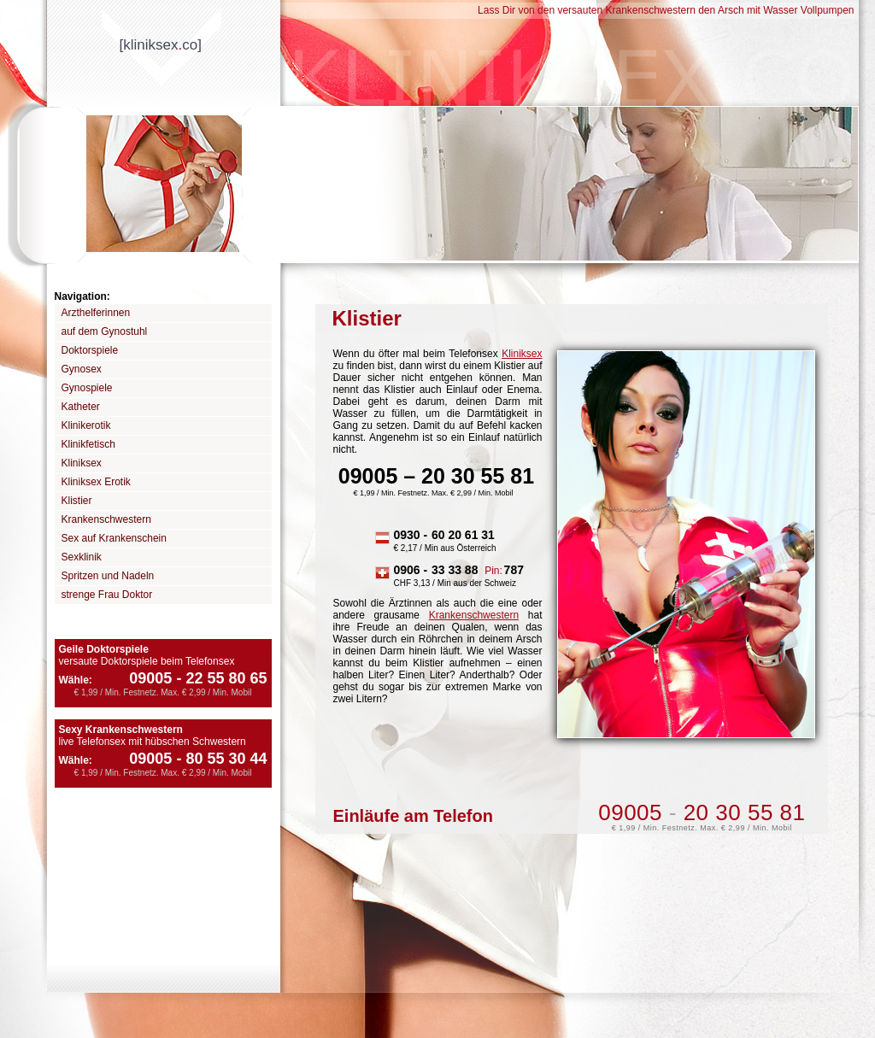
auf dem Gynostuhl (105, 331)
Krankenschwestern (106, 519)
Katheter (81, 407)
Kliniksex (82, 463)
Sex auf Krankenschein (114, 538)
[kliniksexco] (161, 45)
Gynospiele (87, 388)
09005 (150, 678)
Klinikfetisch (88, 444)
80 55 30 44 (219, 758)
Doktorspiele (90, 350)
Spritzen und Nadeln (108, 576)
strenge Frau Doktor (107, 595)
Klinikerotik (86, 425)
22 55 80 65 (219, 678)
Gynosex (82, 369)
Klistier (77, 501)
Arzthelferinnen (96, 313)
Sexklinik (82, 557)
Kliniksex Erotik (96, 482)
